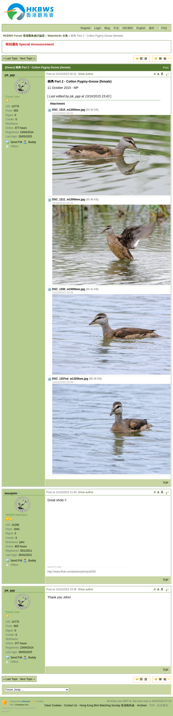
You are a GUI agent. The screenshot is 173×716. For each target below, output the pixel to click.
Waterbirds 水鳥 (58, 35)
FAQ (164, 28)
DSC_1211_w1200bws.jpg (68, 199)
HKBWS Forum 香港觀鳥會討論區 (24, 35)
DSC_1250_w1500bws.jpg (68, 289)
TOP (165, 482)
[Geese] (10, 67)
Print (166, 67)
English (141, 28)
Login (97, 28)
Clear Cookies (53, 705)
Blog (107, 28)
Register (86, 28)
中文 (116, 28)
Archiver (142, 705)
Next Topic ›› (27, 58)
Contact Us (70, 705)
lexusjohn (11, 493)
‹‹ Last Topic (10, 58)
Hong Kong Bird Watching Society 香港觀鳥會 (107, 705)
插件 (151, 28)
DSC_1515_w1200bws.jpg (68, 109)
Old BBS (128, 28)
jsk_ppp (10, 75)
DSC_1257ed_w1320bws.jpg (70, 378)
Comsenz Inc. (22, 704)
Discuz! (26, 701)
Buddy (32, 142)
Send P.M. (17, 142)
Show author (85, 74)
